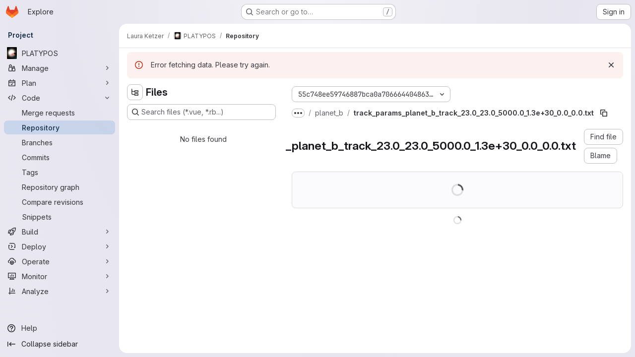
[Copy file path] (604, 113)
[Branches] (59, 142)
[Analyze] (59, 291)
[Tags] (59, 172)
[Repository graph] (59, 187)
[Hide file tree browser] (135, 92)
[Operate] (59, 261)
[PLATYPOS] (59, 53)
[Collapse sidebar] (59, 344)
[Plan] (59, 83)
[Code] (59, 98)
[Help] (59, 328)
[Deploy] (59, 246)
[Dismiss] (611, 65)
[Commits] (59, 157)
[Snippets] (59, 217)
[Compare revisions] (59, 202)
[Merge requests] (59, 112)
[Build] (59, 231)
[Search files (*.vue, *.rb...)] (201, 112)
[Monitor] (59, 276)
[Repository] (59, 127)
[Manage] (59, 68)
